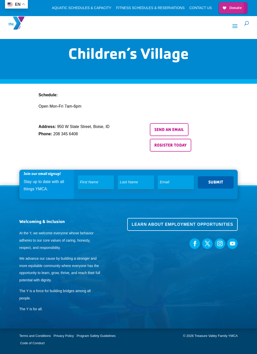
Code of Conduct (32, 343)
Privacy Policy (63, 336)
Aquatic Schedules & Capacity (81, 8)
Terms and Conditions (35, 336)
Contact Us (200, 8)
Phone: (45, 134)
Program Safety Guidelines (96, 336)
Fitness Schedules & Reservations (150, 8)
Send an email (169, 129)
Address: (47, 126)
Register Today (170, 145)
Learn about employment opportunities (182, 224)
